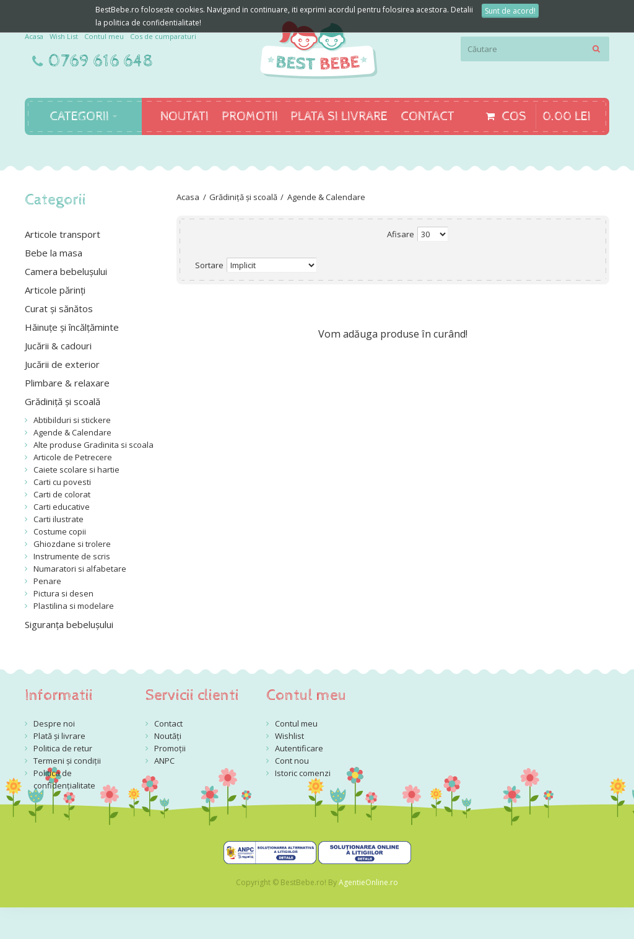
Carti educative (61, 506)
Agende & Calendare (326, 197)
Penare (47, 581)
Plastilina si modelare (73, 605)
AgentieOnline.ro (368, 882)
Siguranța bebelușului (69, 624)
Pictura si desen (63, 593)
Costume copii (59, 531)
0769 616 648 (101, 61)
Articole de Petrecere (72, 457)
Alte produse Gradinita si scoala (93, 444)
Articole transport (62, 234)
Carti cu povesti (62, 481)
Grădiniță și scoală (243, 197)
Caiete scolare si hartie (76, 469)
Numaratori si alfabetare (79, 568)
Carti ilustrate (58, 519)
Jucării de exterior (62, 364)
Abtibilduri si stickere (72, 420)
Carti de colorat (61, 494)
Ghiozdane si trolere (72, 543)
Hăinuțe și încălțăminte (72, 327)
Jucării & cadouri (58, 345)
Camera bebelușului (66, 271)
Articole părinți (55, 290)
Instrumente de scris (71, 556)
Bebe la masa (53, 253)
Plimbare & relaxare (67, 383)
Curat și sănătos (59, 308)
